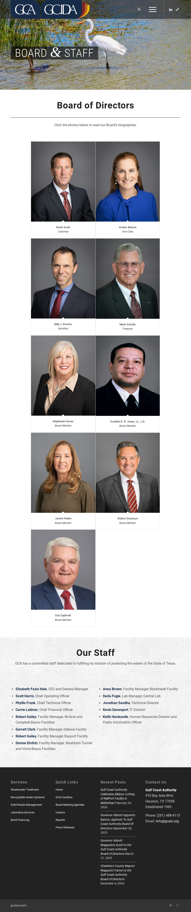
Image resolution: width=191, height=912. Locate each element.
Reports (60, 819)
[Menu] (151, 9)
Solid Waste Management (26, 804)
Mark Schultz (128, 324)
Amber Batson (127, 227)
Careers (60, 812)
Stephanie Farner (63, 421)
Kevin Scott (63, 227)
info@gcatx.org (167, 821)
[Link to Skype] (177, 9)
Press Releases (65, 827)
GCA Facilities (64, 797)
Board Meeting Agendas (70, 804)
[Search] (139, 9)
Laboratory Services (23, 812)
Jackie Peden (63, 518)
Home (59, 789)
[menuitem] (139, 9)
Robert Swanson (128, 518)
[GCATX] (25, 9)
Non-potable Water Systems (28, 797)
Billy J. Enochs (63, 324)
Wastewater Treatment (25, 789)
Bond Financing (20, 819)
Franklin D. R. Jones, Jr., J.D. (127, 421)
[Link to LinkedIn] (170, 9)
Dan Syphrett (63, 615)
